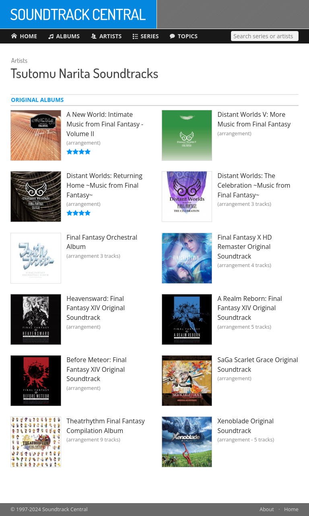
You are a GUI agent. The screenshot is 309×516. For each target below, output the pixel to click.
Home (291, 509)
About (267, 509)
